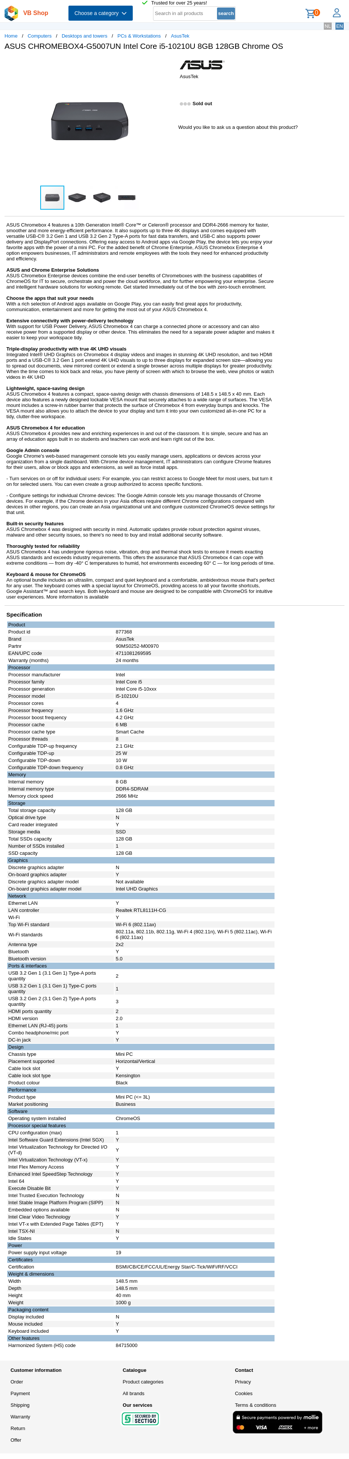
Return (18, 1428)
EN (339, 26)
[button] (168, 64)
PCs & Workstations (139, 36)
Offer (16, 1440)
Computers (40, 36)
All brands (133, 1393)
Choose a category (100, 13)
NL (328, 26)
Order (17, 1382)
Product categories (143, 1382)
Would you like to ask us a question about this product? (238, 127)
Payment (20, 1393)
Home (11, 36)
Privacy (243, 1382)
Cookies (244, 1393)
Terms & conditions (255, 1405)
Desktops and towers (84, 36)
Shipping (20, 1405)
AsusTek (180, 36)
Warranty (20, 1417)
